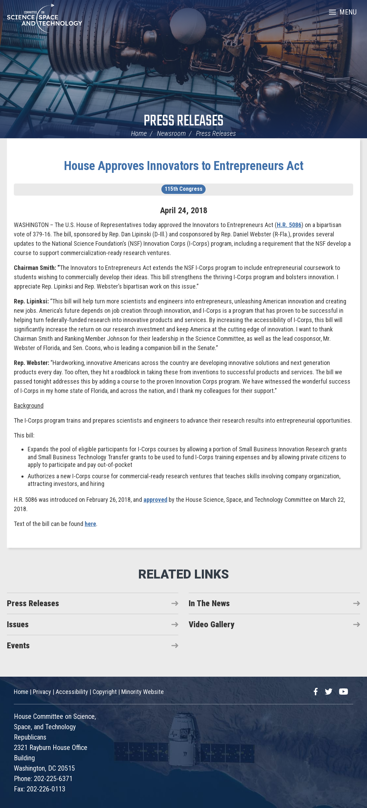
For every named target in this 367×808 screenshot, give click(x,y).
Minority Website (142, 691)
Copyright (105, 691)
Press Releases (184, 121)
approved (155, 499)
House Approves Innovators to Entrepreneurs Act (183, 166)
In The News (209, 603)
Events (18, 645)
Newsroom (171, 133)
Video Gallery (211, 624)
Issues (18, 624)
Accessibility (72, 691)
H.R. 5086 (289, 224)
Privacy (42, 691)
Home (139, 133)
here (90, 523)
